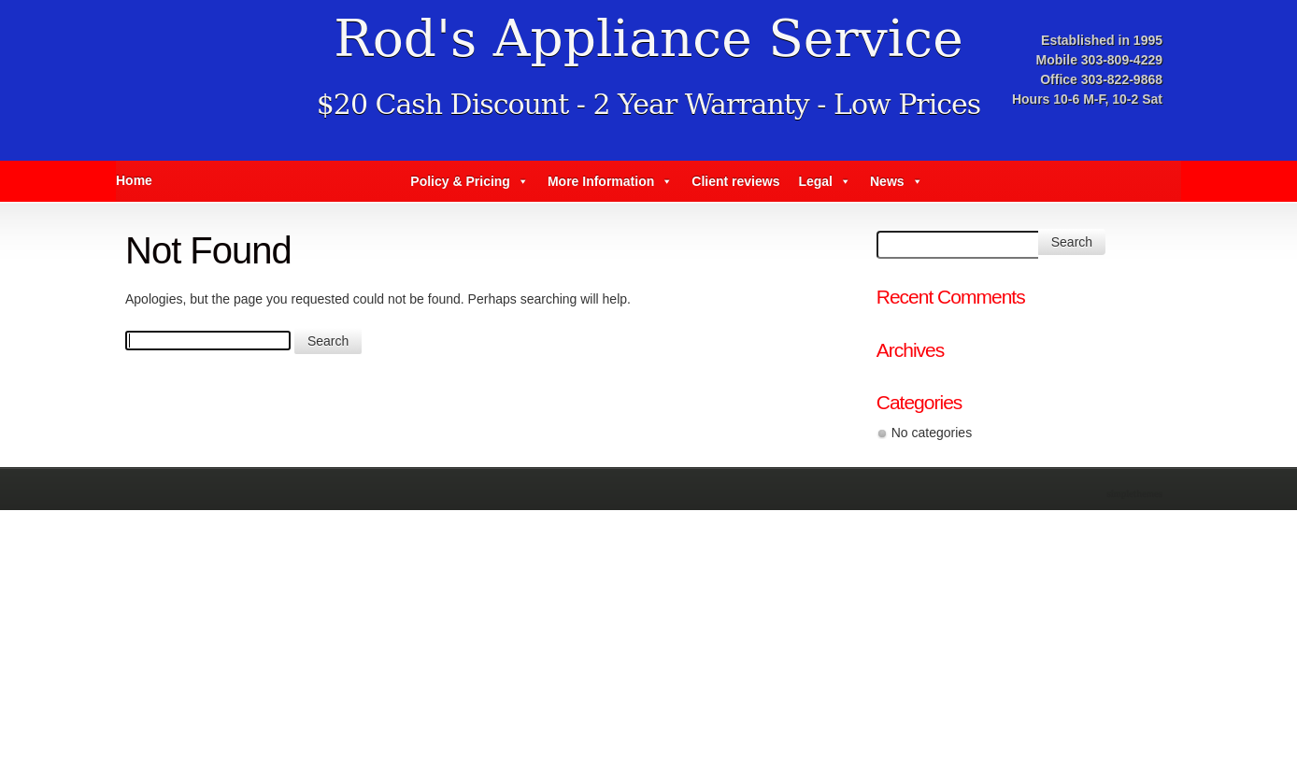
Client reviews (735, 181)
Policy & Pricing (469, 181)
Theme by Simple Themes (1137, 495)
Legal (824, 181)
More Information (610, 181)
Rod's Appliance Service (648, 38)
